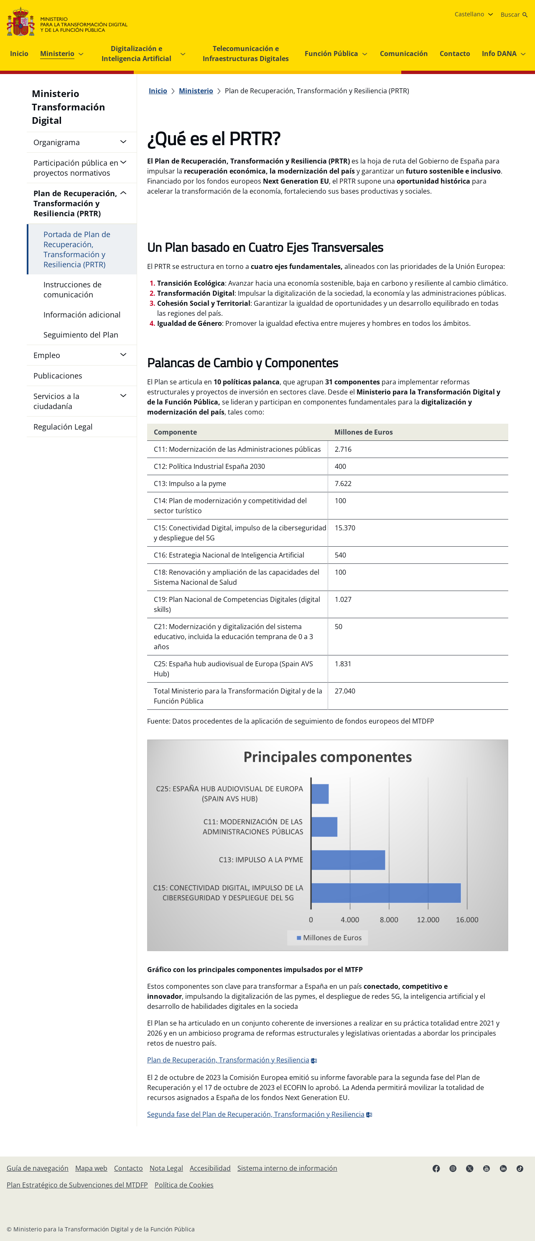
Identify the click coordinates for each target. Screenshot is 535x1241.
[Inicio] (158, 91)
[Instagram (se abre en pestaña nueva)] (453, 1168)
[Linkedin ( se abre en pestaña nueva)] (503, 1168)
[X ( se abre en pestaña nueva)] (470, 1168)
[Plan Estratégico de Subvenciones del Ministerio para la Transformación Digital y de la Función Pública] (77, 1185)
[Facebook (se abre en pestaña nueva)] (436, 1168)
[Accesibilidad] (210, 1168)
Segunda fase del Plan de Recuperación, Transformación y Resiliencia (259, 1114)
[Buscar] (514, 15)
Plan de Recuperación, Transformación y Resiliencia (232, 1059)
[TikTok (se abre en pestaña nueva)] (520, 1168)
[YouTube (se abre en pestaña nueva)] (487, 1168)
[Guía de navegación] (38, 1168)
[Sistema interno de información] (287, 1168)
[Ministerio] (196, 91)
